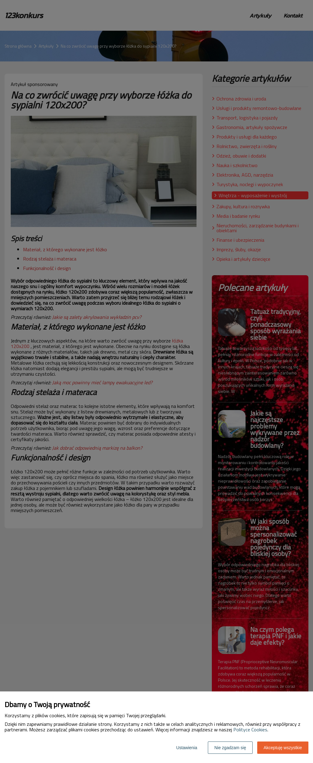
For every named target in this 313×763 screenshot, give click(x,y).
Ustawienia (186, 747)
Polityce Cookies (250, 729)
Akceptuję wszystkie (283, 747)
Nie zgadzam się (230, 747)
